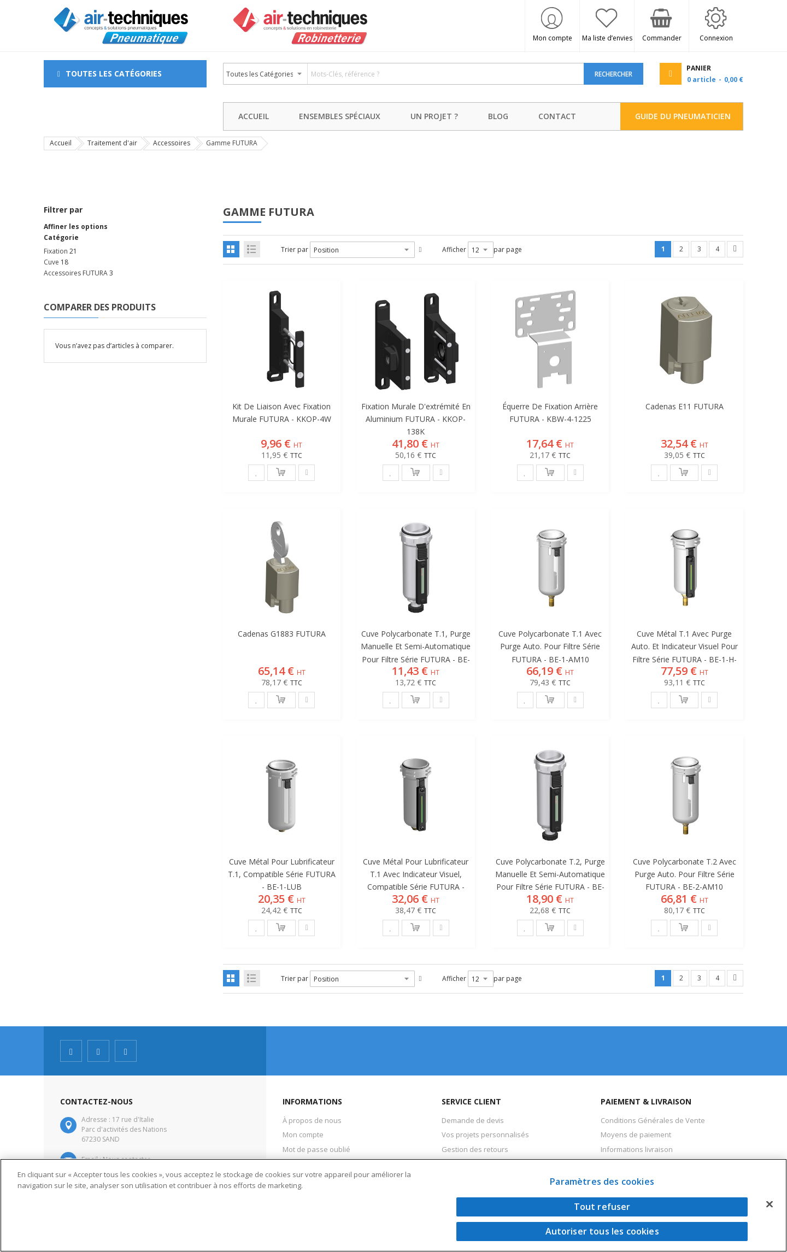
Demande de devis (473, 1120)
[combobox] (404, 74)
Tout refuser (602, 1207)
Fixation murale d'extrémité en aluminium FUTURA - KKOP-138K (416, 419)
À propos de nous (312, 1120)
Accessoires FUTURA (76, 273)
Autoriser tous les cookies (602, 1231)
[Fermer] (769, 1204)
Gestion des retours (475, 1149)
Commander (662, 38)
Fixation (56, 251)
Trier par (294, 249)
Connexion (716, 38)
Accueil (61, 143)
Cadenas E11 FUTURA (684, 406)
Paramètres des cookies (602, 1181)
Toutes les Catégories (114, 73)
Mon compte (552, 38)
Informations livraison (637, 1149)
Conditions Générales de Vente (653, 1120)
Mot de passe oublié (316, 1149)
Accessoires (171, 143)
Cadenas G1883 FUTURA (282, 633)
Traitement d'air (112, 143)
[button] (256, 473)
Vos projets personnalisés (485, 1134)
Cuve (51, 262)
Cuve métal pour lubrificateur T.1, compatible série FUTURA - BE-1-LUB (282, 874)
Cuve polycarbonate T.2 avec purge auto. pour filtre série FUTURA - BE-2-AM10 (684, 874)
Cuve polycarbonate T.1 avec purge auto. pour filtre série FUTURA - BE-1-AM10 (550, 646)
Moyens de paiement (636, 1134)
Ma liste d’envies (607, 38)
